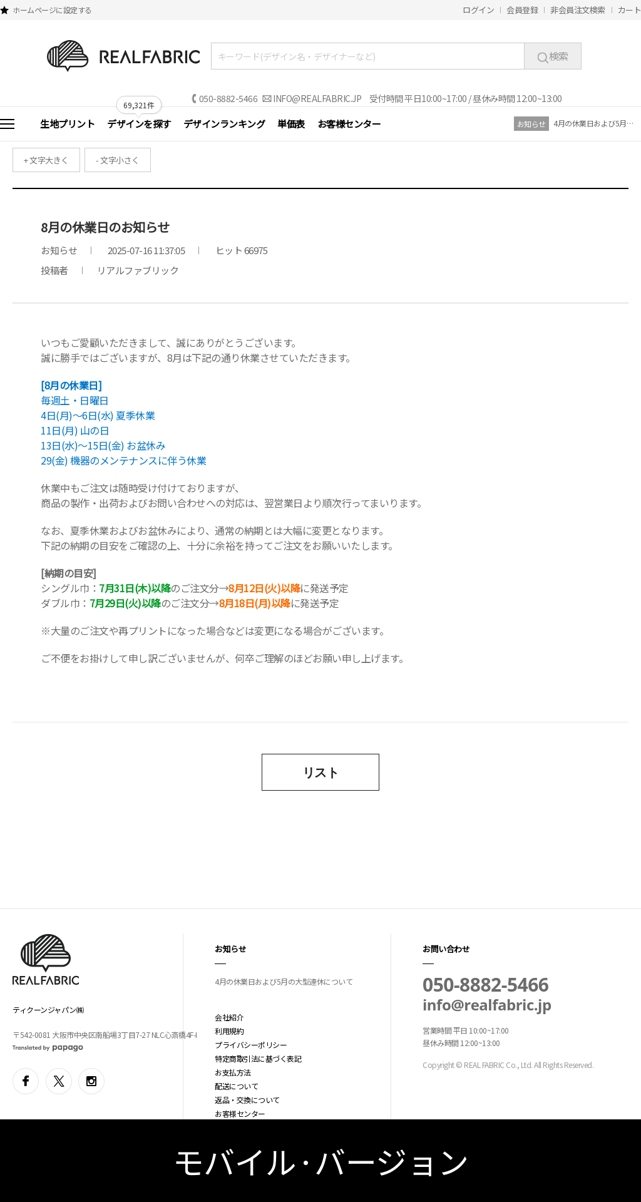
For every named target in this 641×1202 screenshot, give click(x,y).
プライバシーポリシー (251, 1044)
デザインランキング (224, 123)
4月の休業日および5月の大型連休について (594, 123)
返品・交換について (247, 1099)
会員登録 (522, 10)
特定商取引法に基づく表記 (258, 1058)
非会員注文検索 (577, 10)
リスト (320, 772)
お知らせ (531, 123)
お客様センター (349, 123)
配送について (236, 1086)
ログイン (478, 10)
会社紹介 (229, 1017)
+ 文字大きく (46, 160)
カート (630, 10)
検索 (552, 55)
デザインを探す (139, 123)
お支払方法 (233, 1072)
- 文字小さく (118, 160)
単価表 (291, 123)
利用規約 (229, 1030)
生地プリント (67, 123)
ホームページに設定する (52, 9)
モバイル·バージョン (321, 1160)
